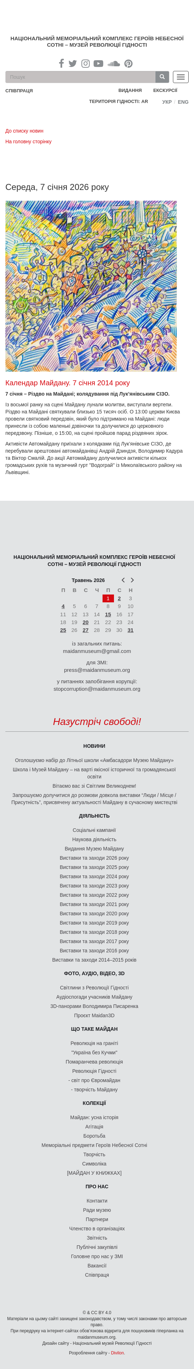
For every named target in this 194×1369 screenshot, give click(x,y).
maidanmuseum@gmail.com (97, 651)
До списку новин (24, 131)
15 (108, 614)
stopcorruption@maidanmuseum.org (97, 689)
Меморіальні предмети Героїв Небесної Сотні (94, 1145)
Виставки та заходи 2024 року (94, 876)
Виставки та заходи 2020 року (94, 913)
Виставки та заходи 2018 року (94, 932)
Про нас (97, 1186)
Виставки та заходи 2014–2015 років (94, 960)
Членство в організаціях (97, 1228)
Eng (183, 102)
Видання (130, 90)
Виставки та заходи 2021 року (94, 904)
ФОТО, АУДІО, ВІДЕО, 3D (94, 973)
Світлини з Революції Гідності (94, 987)
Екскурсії (165, 90)
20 (86, 622)
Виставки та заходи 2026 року (94, 858)
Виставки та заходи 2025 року (94, 867)
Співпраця (97, 1275)
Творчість (94, 1154)
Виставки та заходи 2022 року (94, 895)
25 (63, 630)
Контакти (96, 1201)
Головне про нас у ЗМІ (97, 1256)
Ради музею (97, 1210)
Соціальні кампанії (94, 830)
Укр (167, 102)
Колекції (94, 1103)
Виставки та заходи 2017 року (94, 941)
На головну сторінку (28, 141)
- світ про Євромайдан (94, 1080)
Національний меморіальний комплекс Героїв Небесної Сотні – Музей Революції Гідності (97, 41)
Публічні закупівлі (97, 1247)
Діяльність (94, 816)
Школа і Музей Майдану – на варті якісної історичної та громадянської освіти (94, 773)
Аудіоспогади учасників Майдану (94, 997)
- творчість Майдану (94, 1089)
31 (131, 630)
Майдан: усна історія (94, 1117)
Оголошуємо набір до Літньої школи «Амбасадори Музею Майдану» (94, 760)
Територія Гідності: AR (118, 101)
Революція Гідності (94, 1071)
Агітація (94, 1126)
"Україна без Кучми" (94, 1052)
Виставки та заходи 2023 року (94, 886)
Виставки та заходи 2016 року (94, 950)
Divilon (117, 1352)
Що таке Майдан (94, 1029)
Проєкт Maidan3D (94, 1015)
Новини (94, 746)
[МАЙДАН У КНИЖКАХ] (94, 1173)
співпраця (19, 90)
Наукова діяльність (94, 839)
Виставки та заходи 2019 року (94, 923)
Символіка (94, 1164)
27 (86, 630)
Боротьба (94, 1136)
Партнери (97, 1219)
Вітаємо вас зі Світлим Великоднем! (94, 786)
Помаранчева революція (94, 1062)
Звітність (97, 1238)
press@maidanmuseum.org (97, 670)
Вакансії (97, 1265)
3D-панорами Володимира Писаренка (94, 1006)
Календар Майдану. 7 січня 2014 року (67, 383)
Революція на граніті (94, 1043)
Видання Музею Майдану (94, 848)
